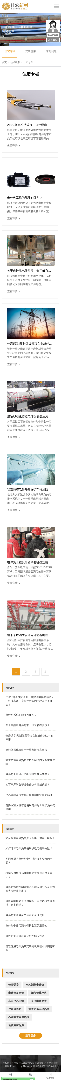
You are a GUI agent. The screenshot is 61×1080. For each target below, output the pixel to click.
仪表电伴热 (14, 1009)
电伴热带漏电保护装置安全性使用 (25, 915)
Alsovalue (28, 1066)
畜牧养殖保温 (16, 1025)
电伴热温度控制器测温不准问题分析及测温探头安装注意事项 (30, 889)
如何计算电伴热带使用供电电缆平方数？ (29, 848)
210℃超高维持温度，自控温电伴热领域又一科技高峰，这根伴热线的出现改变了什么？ (29, 125)
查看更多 (30, 1035)
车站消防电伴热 (35, 984)
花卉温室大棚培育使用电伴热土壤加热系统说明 (30, 807)
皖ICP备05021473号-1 (44, 1066)
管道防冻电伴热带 (38, 1009)
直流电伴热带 (39, 1001)
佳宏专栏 (10, 51)
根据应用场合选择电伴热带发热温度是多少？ (29, 875)
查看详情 (13, 145)
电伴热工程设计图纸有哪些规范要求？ (29, 562)
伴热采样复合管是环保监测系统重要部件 (29, 795)
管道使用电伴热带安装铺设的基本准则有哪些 (30, 948)
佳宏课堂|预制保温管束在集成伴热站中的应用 (29, 343)
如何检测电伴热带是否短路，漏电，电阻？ (30, 838)
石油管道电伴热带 (18, 1017)
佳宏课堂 (13, 984)
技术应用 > (17, 62)
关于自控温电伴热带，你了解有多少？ (29, 270)
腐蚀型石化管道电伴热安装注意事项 (29, 416)
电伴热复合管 (16, 992)
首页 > (6, 62)
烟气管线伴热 (39, 992)
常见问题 (51, 51)
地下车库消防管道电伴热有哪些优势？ (29, 635)
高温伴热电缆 (16, 1001)
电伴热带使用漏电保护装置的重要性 (26, 925)
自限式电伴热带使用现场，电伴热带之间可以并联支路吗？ (30, 903)
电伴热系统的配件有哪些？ (24, 197)
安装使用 (30, 51)
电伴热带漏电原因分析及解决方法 (25, 936)
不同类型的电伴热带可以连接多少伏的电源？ (29, 860)
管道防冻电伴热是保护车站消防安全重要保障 (29, 489)
